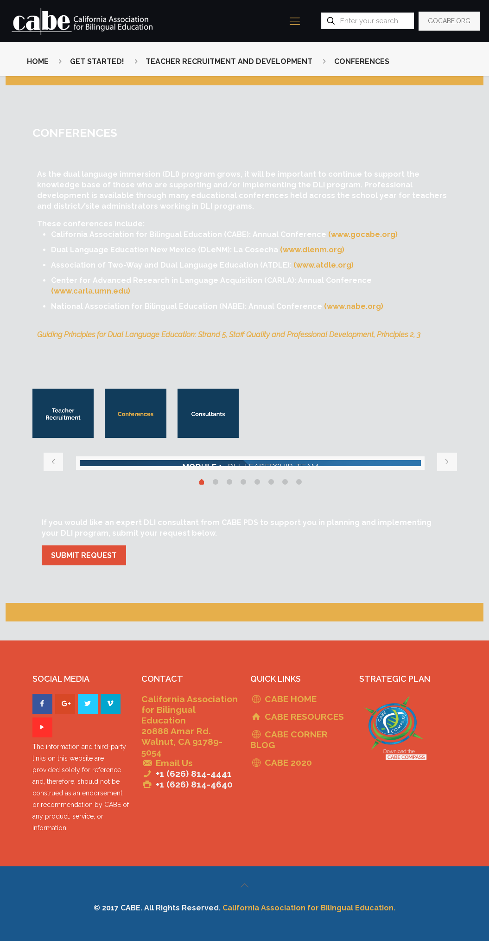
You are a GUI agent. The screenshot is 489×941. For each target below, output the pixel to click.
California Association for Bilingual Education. (308, 907)
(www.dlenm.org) (312, 249)
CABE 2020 (288, 762)
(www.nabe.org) (353, 306)
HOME (38, 61)
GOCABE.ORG (449, 21)
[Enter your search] (367, 21)
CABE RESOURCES (304, 716)
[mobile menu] (295, 21)
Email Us (174, 763)
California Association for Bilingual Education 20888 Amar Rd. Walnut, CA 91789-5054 (189, 725)
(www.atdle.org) (323, 265)
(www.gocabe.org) (363, 234)
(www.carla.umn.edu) (90, 291)
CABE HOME (291, 699)
